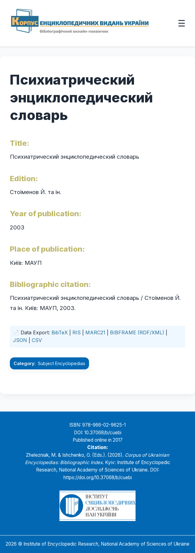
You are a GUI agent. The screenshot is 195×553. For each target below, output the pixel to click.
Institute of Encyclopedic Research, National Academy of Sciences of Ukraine (106, 544)
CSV (37, 340)
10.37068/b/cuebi (102, 433)
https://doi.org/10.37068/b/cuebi (97, 477)
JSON (20, 340)
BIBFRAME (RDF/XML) (137, 332)
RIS (76, 332)
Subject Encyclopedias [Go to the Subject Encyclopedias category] (61, 363)
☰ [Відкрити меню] (181, 23)
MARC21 (95, 332)
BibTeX (59, 332)
